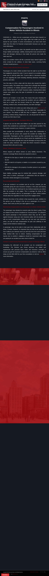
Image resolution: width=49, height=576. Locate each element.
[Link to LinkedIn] (45, 572)
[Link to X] (43, 572)
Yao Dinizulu (32, 33)
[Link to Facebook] (41, 572)
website (41, 254)
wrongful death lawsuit (24, 64)
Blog (26, 33)
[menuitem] (6, 5)
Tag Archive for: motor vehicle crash (11, 9)
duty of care (41, 108)
